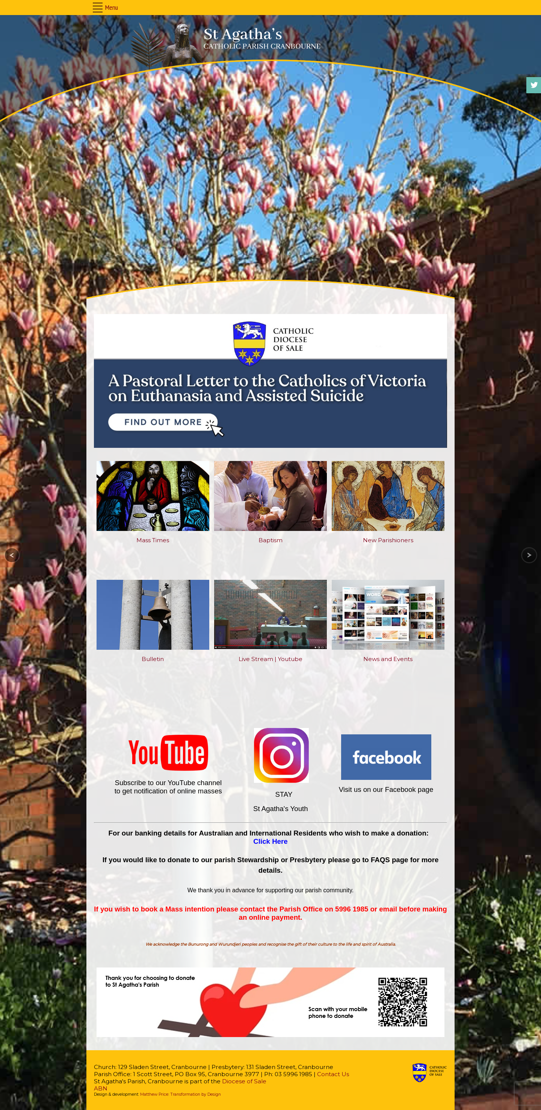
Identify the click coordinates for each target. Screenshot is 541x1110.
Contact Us (333, 1074)
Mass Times (152, 540)
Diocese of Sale (244, 1081)
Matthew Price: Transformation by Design (180, 1094)
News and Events (388, 659)
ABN (100, 1088)
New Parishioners (388, 540)
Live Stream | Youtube (270, 659)
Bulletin (153, 659)
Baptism (270, 540)
